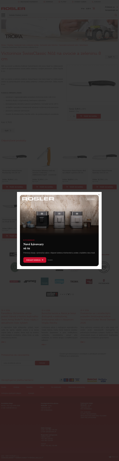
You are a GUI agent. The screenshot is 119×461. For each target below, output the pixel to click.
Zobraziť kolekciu (34, 260)
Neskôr (50, 260)
